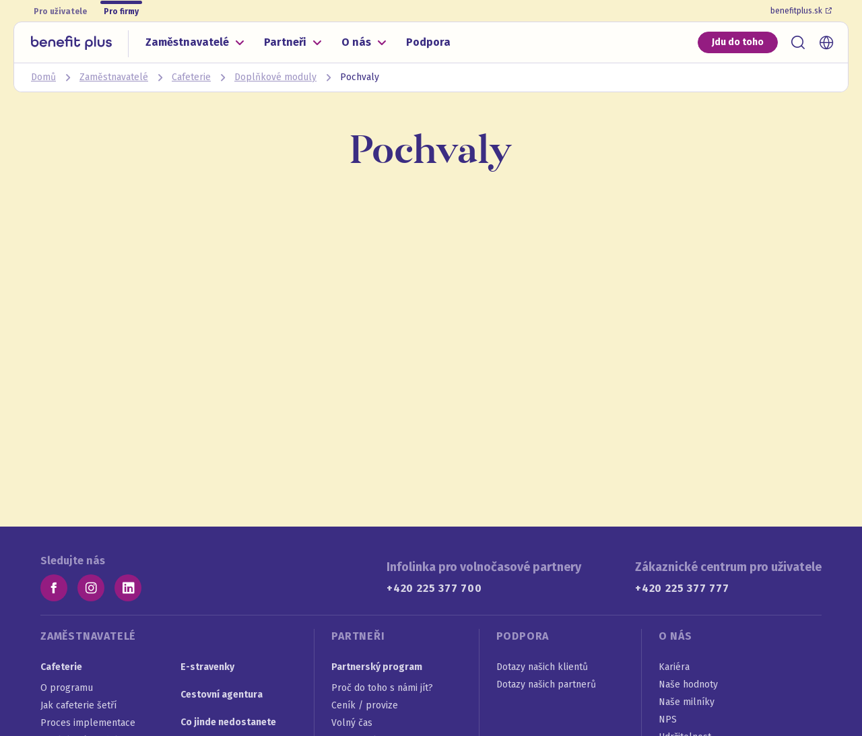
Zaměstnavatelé (187, 42)
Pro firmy (121, 11)
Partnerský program (376, 667)
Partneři (285, 42)
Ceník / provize (364, 705)
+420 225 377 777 (682, 588)
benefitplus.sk (801, 11)
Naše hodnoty (688, 684)
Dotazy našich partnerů (546, 684)
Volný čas (351, 723)
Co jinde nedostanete (228, 722)
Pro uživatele (60, 11)
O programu (66, 688)
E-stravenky (207, 667)
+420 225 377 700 (434, 588)
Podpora (428, 42)
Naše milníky (687, 702)
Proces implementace (87, 723)
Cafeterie (191, 77)
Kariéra (674, 667)
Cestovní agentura (221, 694)
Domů (43, 77)
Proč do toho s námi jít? (382, 688)
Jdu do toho (738, 42)
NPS (668, 719)
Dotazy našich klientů (542, 667)
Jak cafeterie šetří (78, 705)
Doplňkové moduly (275, 77)
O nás (356, 42)
